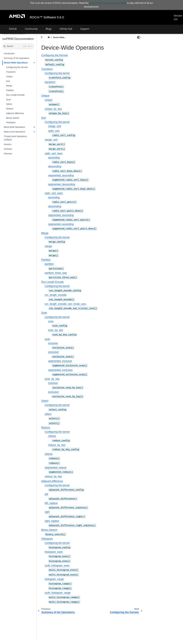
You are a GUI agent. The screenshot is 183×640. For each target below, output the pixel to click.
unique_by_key (53, 108)
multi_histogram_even (57, 565)
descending (54, 166)
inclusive (53, 343)
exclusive (53, 352)
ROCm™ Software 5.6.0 (47, 17)
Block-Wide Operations (14, 127)
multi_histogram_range (58, 592)
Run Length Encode (15, 95)
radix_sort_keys (53, 153)
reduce (52, 436)
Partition (10, 90)
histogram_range (54, 579)
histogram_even (54, 551)
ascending (54, 157)
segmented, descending (61, 184)
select (48, 414)
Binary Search (12, 118)
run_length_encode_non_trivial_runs (65, 303)
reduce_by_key (56, 444)
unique (48, 99)
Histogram (11, 122)
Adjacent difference (15, 113)
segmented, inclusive (60, 361)
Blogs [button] (49, 28)
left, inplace (51, 503)
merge (48, 246)
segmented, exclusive (60, 370)
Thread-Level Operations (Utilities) (15, 138)
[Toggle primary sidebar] (41, 37)
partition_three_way (56, 272)
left (46, 494)
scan (50, 321)
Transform (10, 72)
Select (9, 104)
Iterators (7, 144)
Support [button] (84, 28)
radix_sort (53, 130)
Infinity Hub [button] (66, 28)
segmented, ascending (61, 175)
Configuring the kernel (57, 73)
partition (49, 263)
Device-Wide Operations (16, 62)
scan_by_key (55, 330)
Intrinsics (8, 149)
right (47, 511)
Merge (9, 86)
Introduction (9, 53)
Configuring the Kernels (17, 67)
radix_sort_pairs (54, 193)
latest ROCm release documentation (107, 3)
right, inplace (52, 520)
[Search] (18, 46)
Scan (8, 99)
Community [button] (31, 28)
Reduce (9, 109)
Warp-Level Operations (14, 132)
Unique (9, 76)
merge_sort (54, 126)
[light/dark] (138, 37)
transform (50, 82)
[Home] (49, 37)
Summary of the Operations (16, 58)
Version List (178, 17)
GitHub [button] (13, 28)
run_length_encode (55, 294)
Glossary (8, 153)
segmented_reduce (55, 467)
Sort (8, 81)
